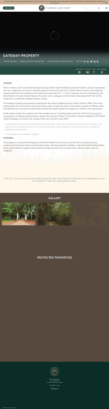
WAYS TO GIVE (9, 8)
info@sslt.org (54, 388)
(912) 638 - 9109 (54, 385)
